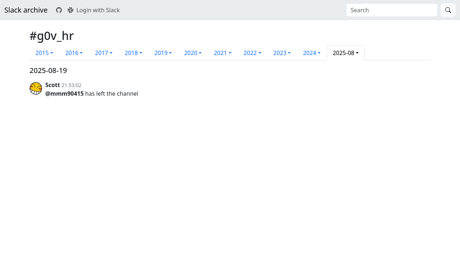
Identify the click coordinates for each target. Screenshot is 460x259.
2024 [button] (309, 53)
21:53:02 (71, 85)
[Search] (448, 10)
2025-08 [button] (343, 53)
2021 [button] (220, 53)
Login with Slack (94, 10)
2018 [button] (131, 53)
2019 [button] (161, 53)
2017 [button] (101, 53)
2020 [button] (190, 53)
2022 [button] (250, 53)
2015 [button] (42, 53)
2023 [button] (280, 53)
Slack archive (25, 10)
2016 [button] (72, 53)
